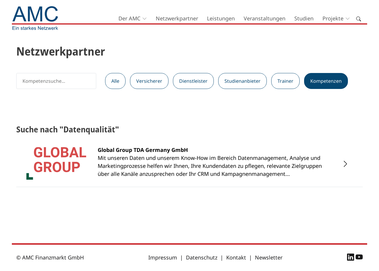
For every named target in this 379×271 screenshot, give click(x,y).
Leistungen (221, 18)
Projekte (332, 18)
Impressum (162, 257)
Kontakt (236, 257)
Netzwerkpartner (177, 18)
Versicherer (149, 81)
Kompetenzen (326, 81)
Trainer (285, 81)
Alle (115, 81)
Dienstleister (193, 81)
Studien (304, 18)
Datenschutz (201, 257)
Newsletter (268, 257)
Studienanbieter (242, 81)
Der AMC (129, 18)
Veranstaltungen (264, 18)
